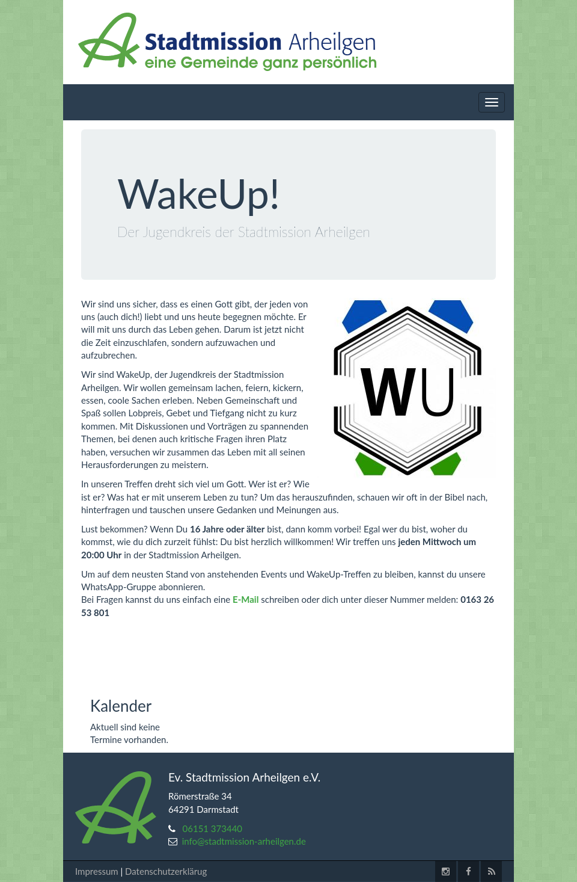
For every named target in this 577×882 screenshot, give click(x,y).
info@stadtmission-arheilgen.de (244, 841)
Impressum (96, 871)
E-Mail (245, 599)
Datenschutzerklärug (166, 871)
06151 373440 (213, 828)
